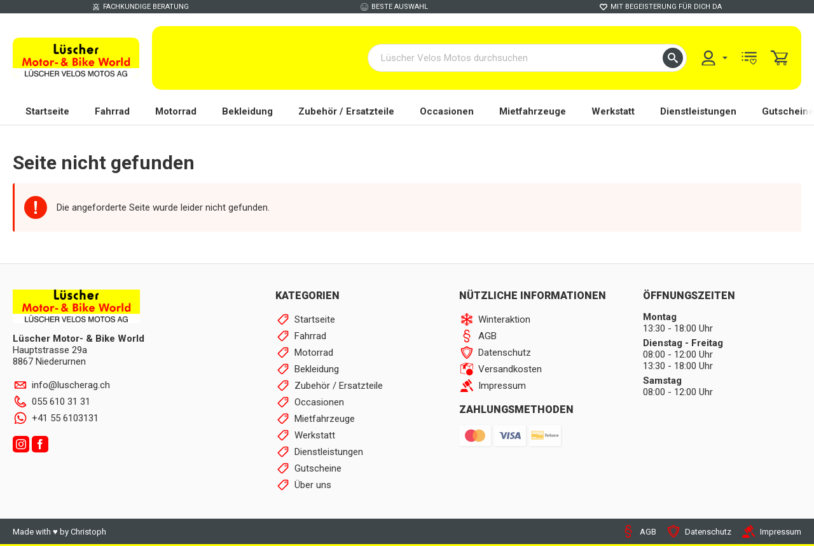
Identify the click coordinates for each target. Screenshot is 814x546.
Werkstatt (613, 111)
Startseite (47, 111)
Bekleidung (247, 111)
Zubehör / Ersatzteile (346, 111)
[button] (673, 58)
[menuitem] (714, 58)
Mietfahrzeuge (532, 111)
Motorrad (176, 111)
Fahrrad (112, 111)
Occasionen (447, 111)
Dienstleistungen (698, 111)
